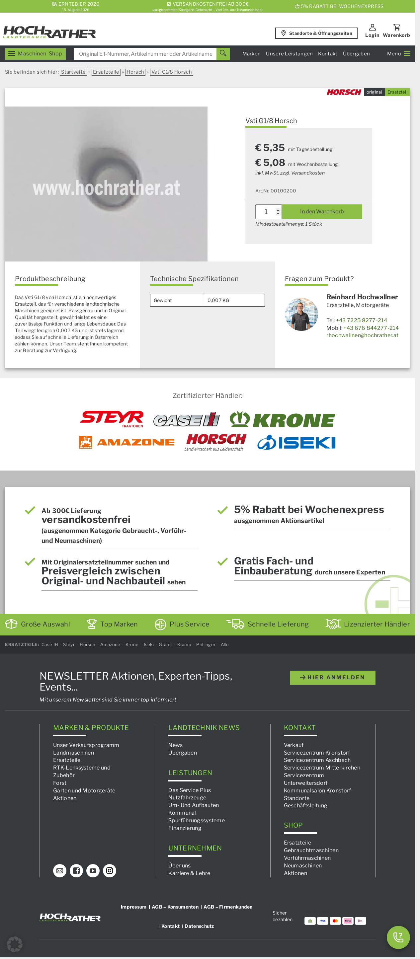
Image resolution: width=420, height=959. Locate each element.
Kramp (184, 644)
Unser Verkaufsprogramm (86, 745)
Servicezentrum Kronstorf (317, 752)
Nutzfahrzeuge (187, 797)
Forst (60, 782)
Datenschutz (199, 925)
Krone (132, 644)
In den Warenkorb (322, 211)
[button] (14, 944)
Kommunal (182, 813)
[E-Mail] (59, 870)
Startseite (73, 72)
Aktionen (64, 798)
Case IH (50, 644)
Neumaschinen (303, 865)
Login (372, 35)
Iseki (149, 644)
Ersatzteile (106, 72)
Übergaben (356, 54)
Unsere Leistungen (289, 54)
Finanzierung (185, 828)
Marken (251, 54)
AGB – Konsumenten (175, 906)
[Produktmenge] (268, 211)
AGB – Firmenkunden (228, 906)
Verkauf (294, 745)
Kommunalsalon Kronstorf (317, 790)
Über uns (179, 865)
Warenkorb (396, 35)
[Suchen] (223, 54)
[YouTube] (93, 870)
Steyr (69, 644)
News (175, 745)
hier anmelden (332, 677)
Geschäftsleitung (306, 805)
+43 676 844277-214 (370, 328)
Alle (225, 644)
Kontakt (327, 54)
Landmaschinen (73, 752)
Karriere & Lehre (189, 873)
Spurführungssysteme (196, 820)
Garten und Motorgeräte (84, 790)
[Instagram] (109, 870)
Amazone (110, 644)
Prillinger (205, 644)
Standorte (297, 798)
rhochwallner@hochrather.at (362, 335)
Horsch (135, 72)
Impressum (134, 906)
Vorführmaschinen (307, 857)
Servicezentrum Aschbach (317, 760)
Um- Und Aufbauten (193, 805)
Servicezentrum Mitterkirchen (322, 768)
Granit (165, 644)
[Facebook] (76, 870)
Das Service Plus (189, 790)
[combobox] (152, 54)
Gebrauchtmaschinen (311, 850)
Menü (398, 54)
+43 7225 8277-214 (361, 320)
